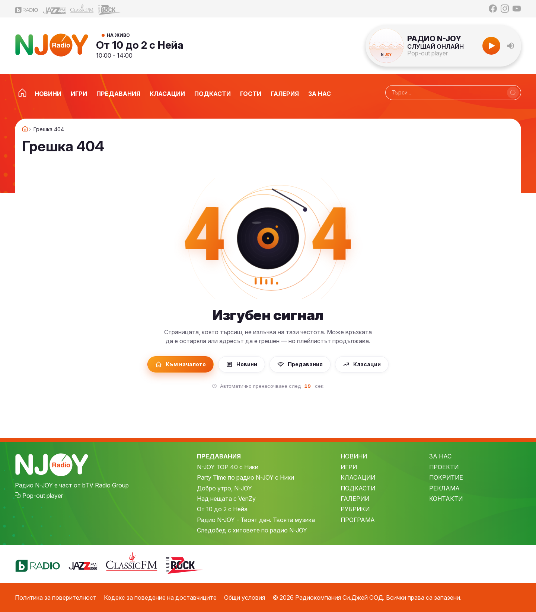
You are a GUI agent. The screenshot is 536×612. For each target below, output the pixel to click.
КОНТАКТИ (446, 498)
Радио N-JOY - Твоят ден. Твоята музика (256, 519)
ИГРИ (349, 467)
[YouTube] (516, 8)
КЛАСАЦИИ (358, 477)
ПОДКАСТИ (358, 488)
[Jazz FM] (54, 8)
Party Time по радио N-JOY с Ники (245, 477)
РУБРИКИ (355, 509)
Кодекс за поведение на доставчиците (160, 597)
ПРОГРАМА (358, 519)
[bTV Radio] (27, 9)
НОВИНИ (354, 456)
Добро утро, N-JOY (224, 488)
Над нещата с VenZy (226, 498)
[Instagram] (504, 8)
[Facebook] (492, 8)
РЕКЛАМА (444, 488)
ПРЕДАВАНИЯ (219, 456)
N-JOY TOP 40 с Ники (227, 467)
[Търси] (513, 93)
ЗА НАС (440, 456)
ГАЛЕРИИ (355, 498)
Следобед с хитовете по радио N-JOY (252, 530)
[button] (510, 45)
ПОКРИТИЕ (446, 477)
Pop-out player (427, 53)
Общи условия (244, 597)
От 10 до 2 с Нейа (140, 45)
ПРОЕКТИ (444, 467)
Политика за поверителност (55, 597)
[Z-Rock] (109, 9)
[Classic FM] (82, 9)
